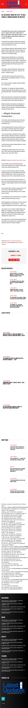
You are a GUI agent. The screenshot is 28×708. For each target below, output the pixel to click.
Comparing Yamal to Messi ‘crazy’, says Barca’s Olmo (16, 290)
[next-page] (5, 499)
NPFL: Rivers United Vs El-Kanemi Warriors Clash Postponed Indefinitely (17, 470)
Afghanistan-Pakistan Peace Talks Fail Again (16, 160)
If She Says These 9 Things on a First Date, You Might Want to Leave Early (17, 448)
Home (2, 11)
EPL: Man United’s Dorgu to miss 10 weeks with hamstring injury (18, 298)
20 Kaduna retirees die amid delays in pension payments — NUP (17, 282)
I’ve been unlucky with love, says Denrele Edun (17, 480)
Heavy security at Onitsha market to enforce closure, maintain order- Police (17, 275)
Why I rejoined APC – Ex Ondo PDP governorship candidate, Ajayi (17, 459)
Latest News (9, 11)
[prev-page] (2, 499)
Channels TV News (16, 255)
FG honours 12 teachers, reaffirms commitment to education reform (16, 306)
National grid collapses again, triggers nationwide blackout (17, 491)
